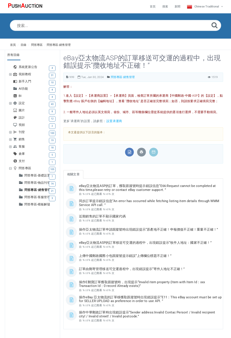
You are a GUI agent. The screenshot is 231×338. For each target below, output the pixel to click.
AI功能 (24, 89)
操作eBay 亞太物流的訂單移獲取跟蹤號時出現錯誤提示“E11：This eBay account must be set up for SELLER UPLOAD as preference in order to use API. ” (150, 299)
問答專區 (37, 44)
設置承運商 (114, 121)
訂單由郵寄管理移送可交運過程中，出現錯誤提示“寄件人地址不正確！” (132, 269)
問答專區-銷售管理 (59, 44)
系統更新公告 (28, 67)
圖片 (22, 110)
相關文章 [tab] (73, 174)
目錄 (23, 44)
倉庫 (22, 154)
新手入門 (25, 81)
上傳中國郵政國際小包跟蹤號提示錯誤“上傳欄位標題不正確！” (125, 256)
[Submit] (214, 25)
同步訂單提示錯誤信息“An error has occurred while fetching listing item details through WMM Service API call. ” (149, 203)
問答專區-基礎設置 (37, 175)
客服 (22, 146)
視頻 (22, 125)
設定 (22, 103)
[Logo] (25, 6)
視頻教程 (25, 74)
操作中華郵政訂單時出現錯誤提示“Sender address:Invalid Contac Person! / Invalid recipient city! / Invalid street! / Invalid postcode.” (147, 314)
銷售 (22, 139)
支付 (22, 161)
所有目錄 (13, 55)
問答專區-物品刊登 (37, 183)
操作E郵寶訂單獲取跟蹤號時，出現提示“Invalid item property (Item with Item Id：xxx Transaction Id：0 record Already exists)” (142, 284)
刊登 (22, 132)
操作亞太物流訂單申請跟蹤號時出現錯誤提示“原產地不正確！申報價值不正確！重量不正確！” (148, 229)
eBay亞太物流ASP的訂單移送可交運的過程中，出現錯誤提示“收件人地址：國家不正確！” (145, 243)
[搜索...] (115, 25)
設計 (22, 117)
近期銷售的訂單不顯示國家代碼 (102, 216)
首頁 (13, 44)
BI (21, 96)
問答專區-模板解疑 (37, 204)
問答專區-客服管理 (37, 197)
